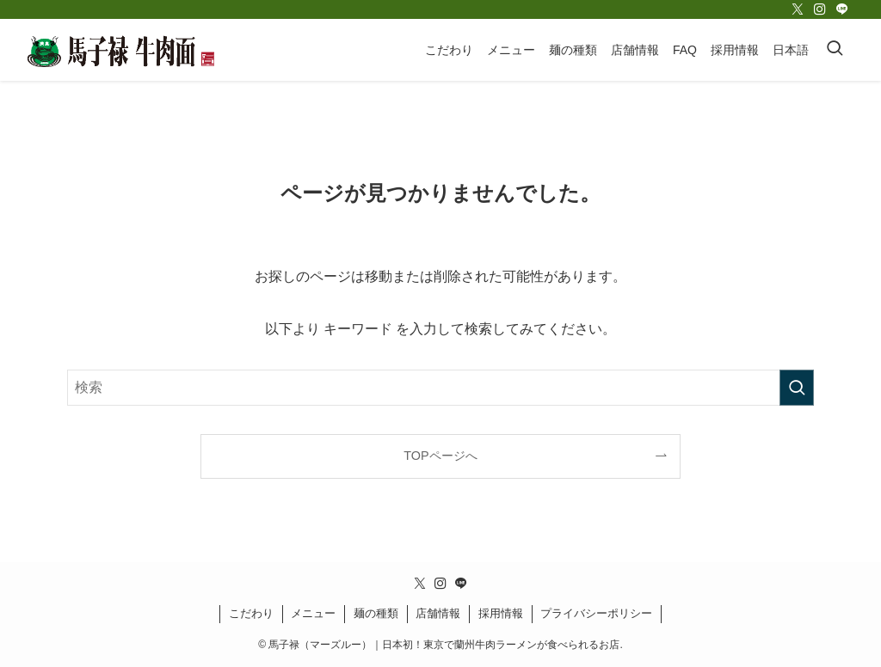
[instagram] (820, 9)
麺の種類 (376, 613)
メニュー (313, 613)
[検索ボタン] (834, 50)
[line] (842, 9)
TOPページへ (440, 455)
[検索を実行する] (796, 388)
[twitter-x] (797, 9)
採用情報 (500, 613)
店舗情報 (438, 613)
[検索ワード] (440, 388)
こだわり (251, 613)
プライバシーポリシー (596, 613)
